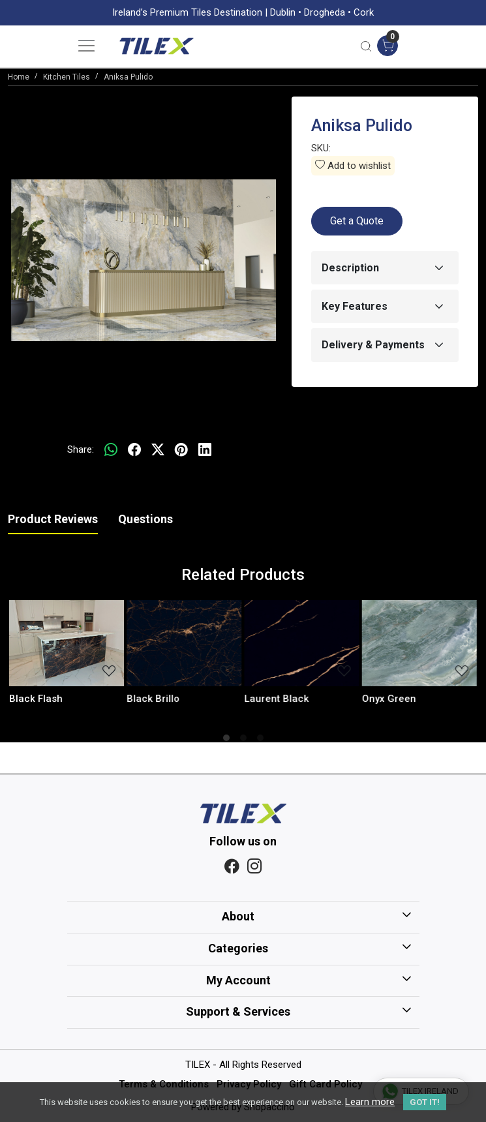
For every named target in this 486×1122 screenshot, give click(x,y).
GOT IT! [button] (425, 1102)
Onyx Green (389, 699)
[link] (366, 45)
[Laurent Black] (302, 643)
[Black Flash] (66, 643)
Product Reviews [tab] (53, 519)
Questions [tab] (145, 519)
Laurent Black (277, 699)
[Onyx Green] (419, 643)
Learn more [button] (370, 1102)
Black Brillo (153, 699)
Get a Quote (357, 221)
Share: (80, 449)
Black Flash (36, 699)
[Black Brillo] (184, 643)
